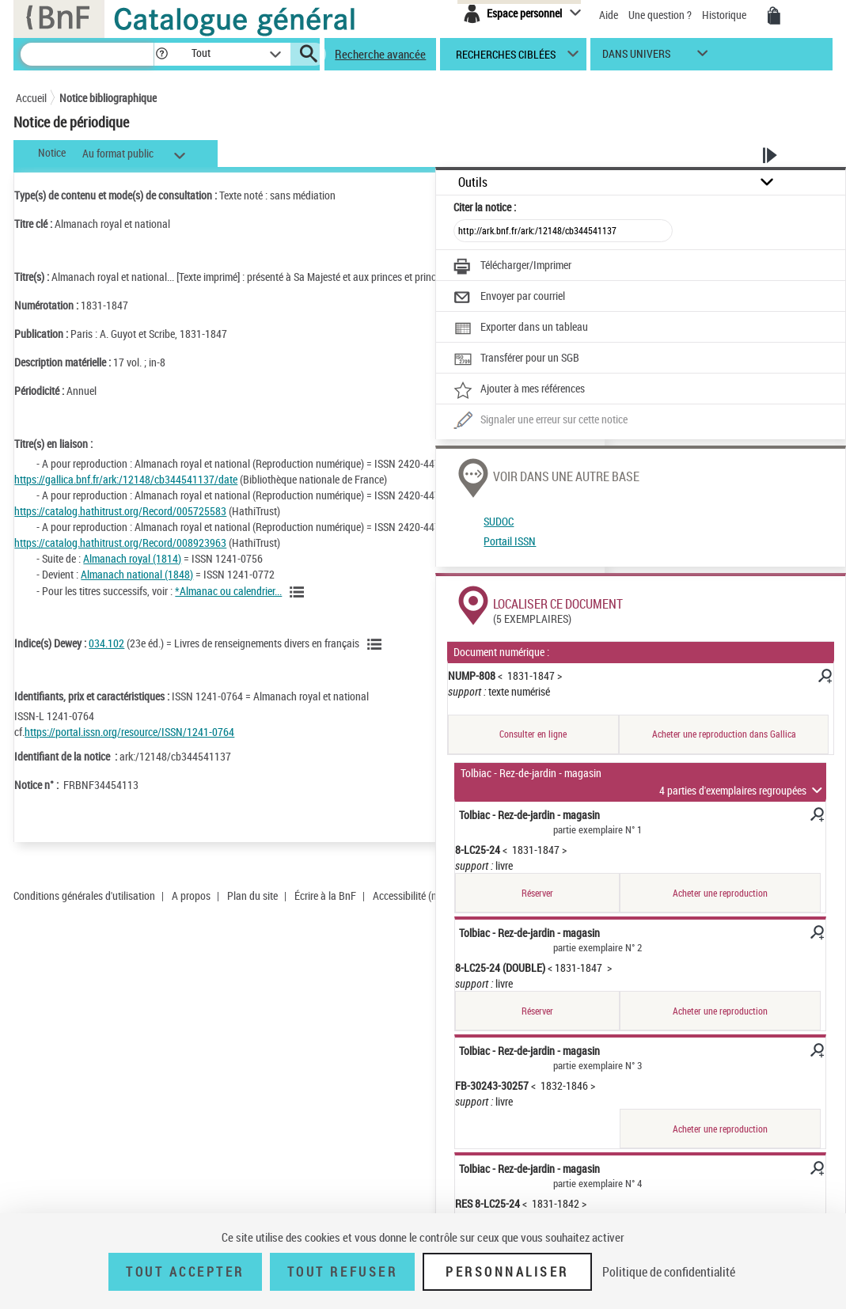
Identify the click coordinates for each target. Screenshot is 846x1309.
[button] (161, 54)
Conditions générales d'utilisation (84, 895)
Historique (725, 14)
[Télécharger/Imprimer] (512, 266)
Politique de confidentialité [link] (668, 1272)
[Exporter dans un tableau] (520, 328)
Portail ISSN (510, 540)
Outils (472, 182)
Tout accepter (185, 1272)
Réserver (537, 893)
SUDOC (499, 521)
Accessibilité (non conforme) (433, 895)
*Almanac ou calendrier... (228, 590)
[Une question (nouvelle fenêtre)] (540, 421)
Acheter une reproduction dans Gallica (724, 734)
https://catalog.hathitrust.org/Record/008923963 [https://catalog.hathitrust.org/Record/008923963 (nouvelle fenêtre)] (120, 542)
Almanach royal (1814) (132, 558)
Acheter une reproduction (720, 893)
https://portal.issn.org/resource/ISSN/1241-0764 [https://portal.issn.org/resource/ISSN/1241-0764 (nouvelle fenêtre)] (129, 731)
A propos (191, 895)
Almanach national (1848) (137, 574)
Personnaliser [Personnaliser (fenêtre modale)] (507, 1272)
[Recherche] (87, 54)
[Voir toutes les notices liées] (299, 591)
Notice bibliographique (108, 97)
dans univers (636, 57)
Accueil (31, 97)
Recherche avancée (380, 54)
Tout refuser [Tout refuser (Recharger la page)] (342, 1272)
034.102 (106, 643)
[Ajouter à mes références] (519, 390)
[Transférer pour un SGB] (516, 359)
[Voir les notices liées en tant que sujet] (376, 644)
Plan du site (252, 895)
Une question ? (660, 14)
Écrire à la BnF (325, 895)
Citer (484, 206)
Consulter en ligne (533, 734)
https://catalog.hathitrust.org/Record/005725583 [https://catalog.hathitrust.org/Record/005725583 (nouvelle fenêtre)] (120, 510)
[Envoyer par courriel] (509, 297)
